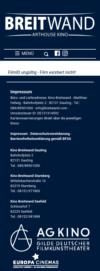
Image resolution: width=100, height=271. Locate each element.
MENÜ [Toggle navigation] (32, 53)
